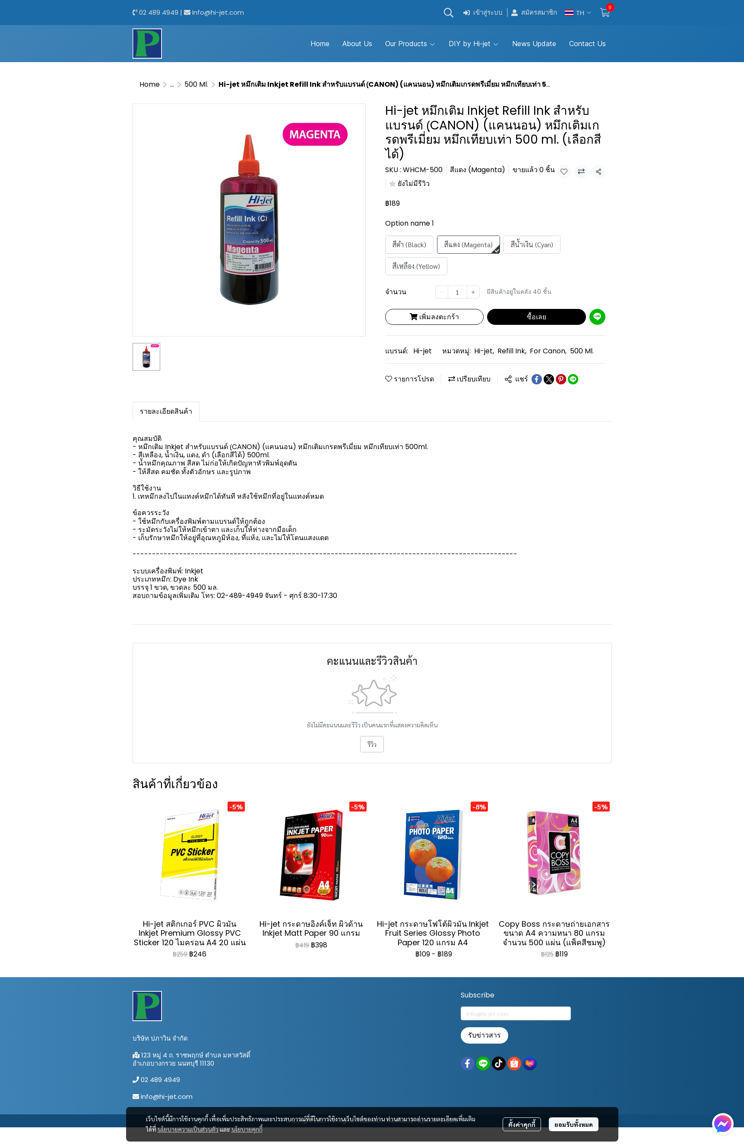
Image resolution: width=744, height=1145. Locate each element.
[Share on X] (549, 379)
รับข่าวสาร (484, 1035)
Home (149, 84)
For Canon (548, 351)
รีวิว (372, 744)
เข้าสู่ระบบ (483, 13)
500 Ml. (196, 84)
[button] (448, 12)
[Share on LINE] (573, 379)
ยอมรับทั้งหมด (573, 1124)
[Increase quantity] (473, 292)
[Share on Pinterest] (561, 379)
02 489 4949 (158, 12)
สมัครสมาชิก (534, 13)
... (172, 84)
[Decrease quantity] (442, 292)
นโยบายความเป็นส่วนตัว (188, 1129)
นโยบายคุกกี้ (247, 1129)
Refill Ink (511, 351)
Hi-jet (422, 351)
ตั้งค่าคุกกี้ (521, 1124)
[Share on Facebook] (537, 379)
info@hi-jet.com (218, 12)
